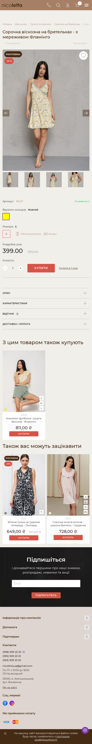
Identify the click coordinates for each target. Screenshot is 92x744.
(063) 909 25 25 (12, 660)
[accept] (5, 733)
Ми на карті (10, 687)
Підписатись (46, 595)
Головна (7, 24)
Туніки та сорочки (40, 24)
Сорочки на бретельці (67, 24)
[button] (86, 501)
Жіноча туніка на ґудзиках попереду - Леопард (24, 524)
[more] (86, 618)
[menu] (86, 5)
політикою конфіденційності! (52, 738)
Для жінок (21, 24)
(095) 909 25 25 (12, 656)
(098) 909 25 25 (12, 651)
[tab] (46, 293)
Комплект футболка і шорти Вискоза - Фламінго (23, 420)
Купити (41, 268)
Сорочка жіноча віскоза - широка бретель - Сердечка (68, 524)
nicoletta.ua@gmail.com (17, 665)
